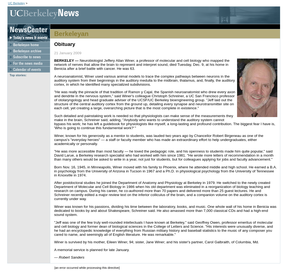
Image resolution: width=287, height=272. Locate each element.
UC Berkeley (16, 3)
